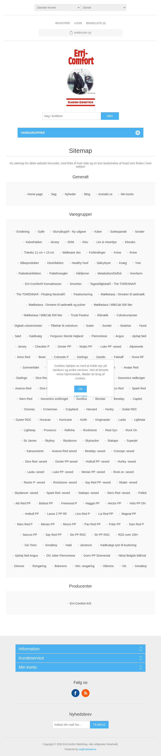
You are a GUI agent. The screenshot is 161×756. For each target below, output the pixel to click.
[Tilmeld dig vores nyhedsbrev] (71, 724)
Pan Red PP (92, 524)
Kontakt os (105, 194)
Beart (42, 357)
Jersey (55, 242)
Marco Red (116, 388)
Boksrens (61, 566)
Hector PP (114, 503)
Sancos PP (30, 534)
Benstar (100, 398)
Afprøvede (136, 346)
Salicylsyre (104, 263)
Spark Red (139, 388)
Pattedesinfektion (29, 273)
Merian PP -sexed (93, 472)
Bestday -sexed (95, 451)
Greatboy (51, 545)
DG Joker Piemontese (60, 555)
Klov (85, 242)
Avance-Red (23, 388)
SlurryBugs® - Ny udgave (69, 231)
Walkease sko (71, 252)
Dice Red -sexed (36, 461)
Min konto (127, 194)
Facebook (75, 693)
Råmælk (102, 315)
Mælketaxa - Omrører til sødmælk (123, 294)
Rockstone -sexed (65, 482)
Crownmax (50, 409)
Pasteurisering (83, 294)
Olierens (108, 566)
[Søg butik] (71, 116)
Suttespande (118, 231)
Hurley (109, 409)
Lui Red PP (105, 513)
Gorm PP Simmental (96, 555)
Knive (117, 252)
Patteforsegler (58, 273)
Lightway (29, 430)
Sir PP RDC (102, 534)
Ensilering (23, 231)
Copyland (72, 409)
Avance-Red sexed (64, 451)
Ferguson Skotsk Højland (66, 336)
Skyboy (50, 440)
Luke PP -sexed (111, 346)
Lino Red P (82, 513)
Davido (101, 357)
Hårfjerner (82, 273)
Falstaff (118, 357)
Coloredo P (61, 357)
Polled (142, 493)
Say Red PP (53, 534)
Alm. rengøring (85, 566)
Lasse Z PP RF (57, 513)
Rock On (131, 430)
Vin (124, 566)
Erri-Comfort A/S (80, 603)
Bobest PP (46, 503)
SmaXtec (76, 284)
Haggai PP (93, 503)
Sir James (29, 440)
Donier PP (64, 346)
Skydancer (70, 440)
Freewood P (69, 503)
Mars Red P (24, 524)
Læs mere (80, 396)
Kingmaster (102, 419)
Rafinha (70, 430)
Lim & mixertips (106, 242)
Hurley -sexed (127, 461)
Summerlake (31, 367)
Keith (83, 419)
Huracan (45, 419)
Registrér (62, 23)
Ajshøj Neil (139, 336)
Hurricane (65, 419)
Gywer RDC (23, 419)
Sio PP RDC (78, 534)
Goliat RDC (129, 409)
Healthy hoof (80, 263)
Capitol (137, 398)
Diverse (19, 566)
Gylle (41, 231)
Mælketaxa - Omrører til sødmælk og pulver (57, 304)
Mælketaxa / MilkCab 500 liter (113, 304)
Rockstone (90, 430)
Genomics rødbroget (131, 378)
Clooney (29, 409)
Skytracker (92, 440)
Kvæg (123, 263)
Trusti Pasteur (80, 315)
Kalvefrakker (34, 242)
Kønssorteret (35, 451)
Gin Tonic (31, 545)
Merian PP (48, 524)
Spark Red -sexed (58, 493)
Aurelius (81, 398)
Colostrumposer (127, 315)
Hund (142, 325)
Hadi (69, 545)
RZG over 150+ (128, 534)
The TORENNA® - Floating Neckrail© (40, 294)
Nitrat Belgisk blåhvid (132, 555)
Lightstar (139, 419)
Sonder (139, 231)
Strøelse (125, 325)
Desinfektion (55, 263)
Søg (53, 194)
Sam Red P (136, 524)
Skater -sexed (128, 482)
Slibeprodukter (29, 263)
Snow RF (138, 357)
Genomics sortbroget (54, 398)
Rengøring (39, 566)
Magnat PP (129, 513)
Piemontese (99, 336)
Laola (122, 419)
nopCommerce (87, 749)
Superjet (132, 440)
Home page (35, 194)
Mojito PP (86, 346)
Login (78, 23)
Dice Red (42, 378)
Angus (120, 336)
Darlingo (82, 357)
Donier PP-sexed (66, 461)
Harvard (91, 409)
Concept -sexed (124, 451)
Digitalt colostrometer (28, 325)
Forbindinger (97, 252)
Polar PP (115, 524)
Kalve (98, 231)
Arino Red (23, 357)
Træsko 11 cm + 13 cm (39, 252)
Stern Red (25, 398)
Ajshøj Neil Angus (26, 555)
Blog (87, 194)
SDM (71, 242)
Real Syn (111, 430)
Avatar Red (131, 367)
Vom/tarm (136, 273)
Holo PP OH (137, 503)
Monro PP (69, 524)
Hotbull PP (32, 513)
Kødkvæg (35, 336)
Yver (138, 263)
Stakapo (112, 440)
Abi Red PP (23, 503)
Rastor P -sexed (34, 482)
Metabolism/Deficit (109, 273)
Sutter (90, 325)
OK (80, 389)
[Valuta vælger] (57, 7)
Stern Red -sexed (118, 493)
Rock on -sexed (123, 472)
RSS (86, 693)
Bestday (119, 398)
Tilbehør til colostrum (64, 325)
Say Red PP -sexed (98, 482)
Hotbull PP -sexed (97, 461)
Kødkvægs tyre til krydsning (118, 545)
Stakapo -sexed (88, 493)
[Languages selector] (103, 7)
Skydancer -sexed (26, 493)
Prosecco (50, 430)
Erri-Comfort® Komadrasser (43, 284)
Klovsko (130, 242)
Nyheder (70, 194)
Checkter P (42, 346)
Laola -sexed (35, 472)
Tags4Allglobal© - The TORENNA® (113, 284)
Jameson (86, 545)
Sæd (18, 336)
